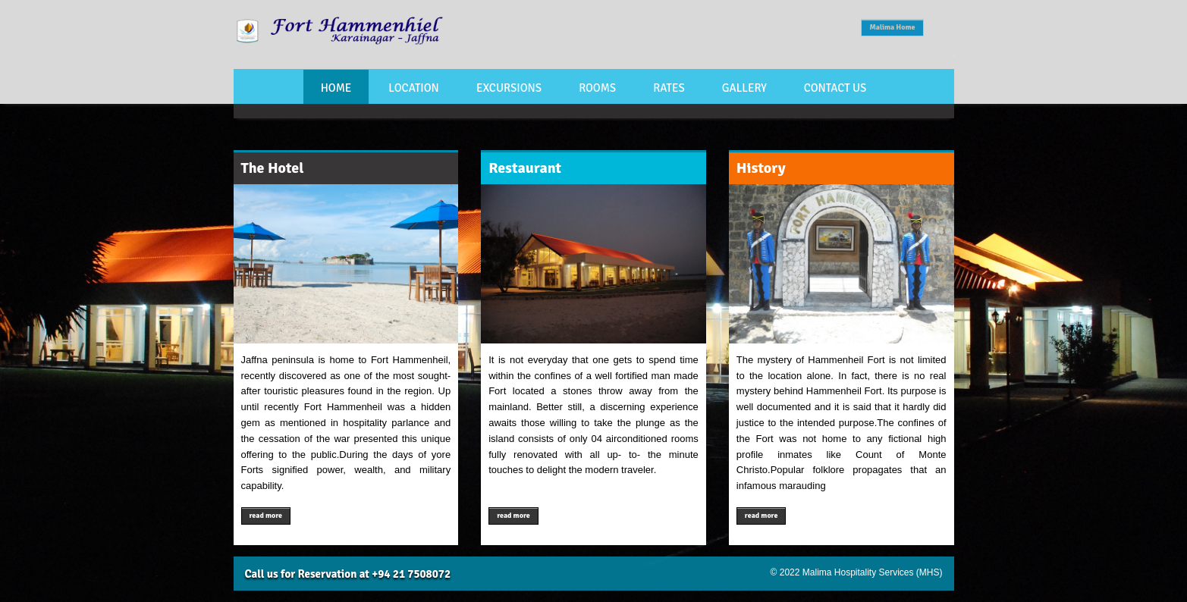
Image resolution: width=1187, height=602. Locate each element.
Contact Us (835, 88)
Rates (668, 88)
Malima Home (892, 27)
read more (266, 515)
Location (413, 88)
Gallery (744, 88)
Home (336, 88)
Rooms (597, 88)
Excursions (509, 88)
